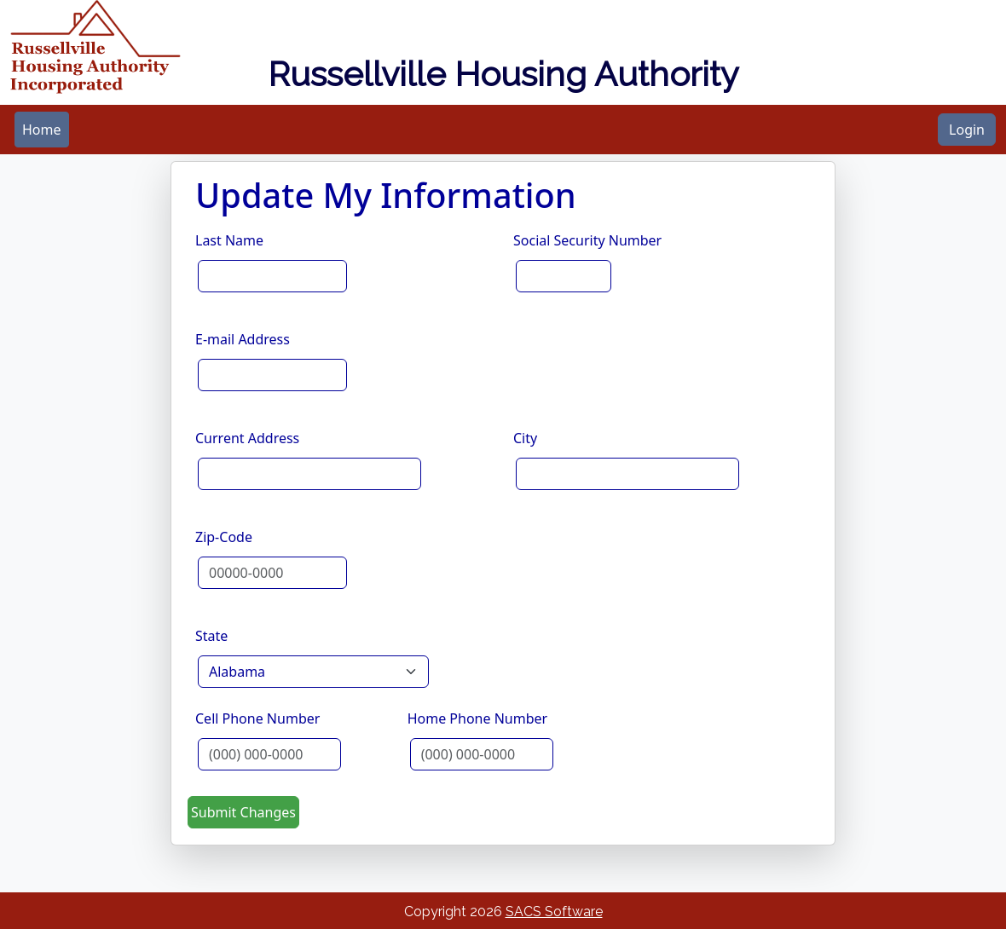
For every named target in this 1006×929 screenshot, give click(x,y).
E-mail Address (242, 339)
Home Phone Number (477, 718)
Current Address (247, 438)
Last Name (229, 240)
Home (41, 129)
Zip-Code (223, 537)
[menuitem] (41, 129)
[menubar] (41, 129)
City (525, 438)
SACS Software (554, 911)
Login (967, 129)
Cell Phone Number (257, 718)
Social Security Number (587, 240)
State (211, 635)
